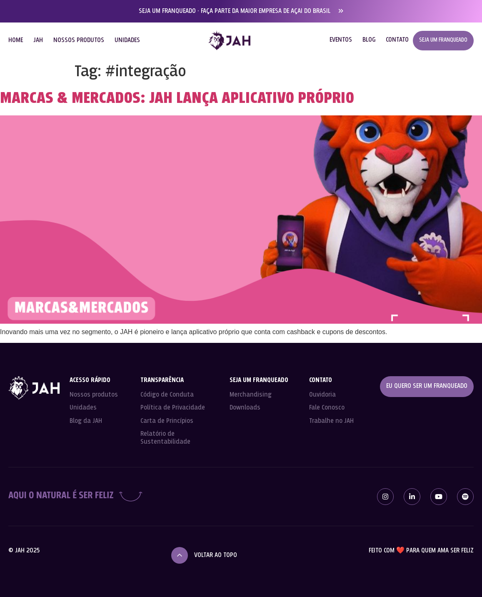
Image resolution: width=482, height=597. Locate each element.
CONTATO (397, 40)
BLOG (368, 40)
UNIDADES (127, 40)
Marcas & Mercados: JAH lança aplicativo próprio (177, 98)
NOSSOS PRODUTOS (78, 40)
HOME (15, 40)
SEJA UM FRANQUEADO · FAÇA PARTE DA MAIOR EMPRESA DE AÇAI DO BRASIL (234, 11)
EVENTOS (341, 40)
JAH (38, 40)
